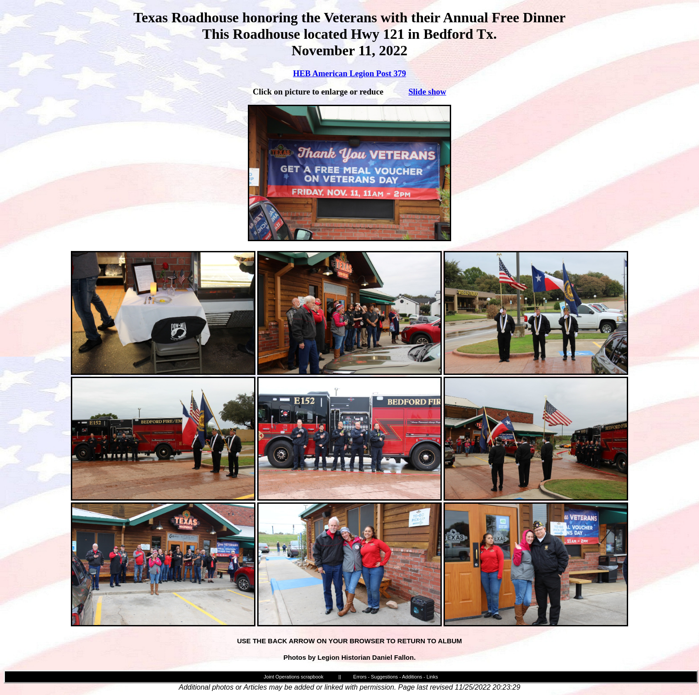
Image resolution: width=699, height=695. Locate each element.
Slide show (427, 91)
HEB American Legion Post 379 (349, 73)
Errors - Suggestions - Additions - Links (395, 676)
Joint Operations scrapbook (294, 676)
